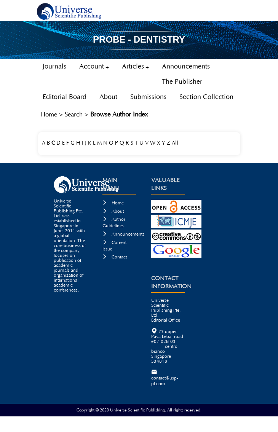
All (175, 143)
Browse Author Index (119, 114)
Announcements (123, 234)
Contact (114, 257)
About (113, 211)
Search (74, 114)
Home (48, 114)
